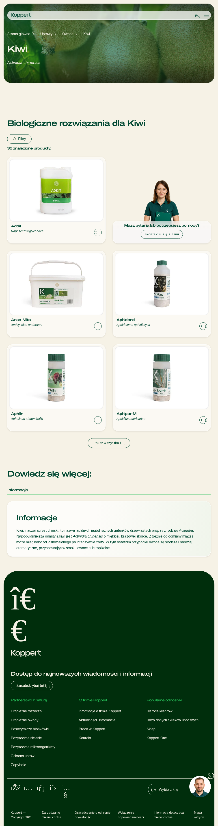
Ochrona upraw (23, 756)
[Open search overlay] (197, 15)
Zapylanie (18, 765)
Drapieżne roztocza (26, 711)
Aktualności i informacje (97, 720)
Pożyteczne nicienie (26, 738)
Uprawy (46, 34)
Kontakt (85, 738)
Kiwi (86, 34)
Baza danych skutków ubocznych (173, 720)
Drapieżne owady (24, 720)
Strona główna (18, 34)
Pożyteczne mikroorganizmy (33, 747)
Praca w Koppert (92, 729)
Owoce (67, 34)
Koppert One (157, 738)
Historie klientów (160, 711)
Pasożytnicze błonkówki (30, 729)
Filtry (19, 139)
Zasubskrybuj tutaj (33, 685)
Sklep (151, 729)
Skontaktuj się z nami (162, 234)
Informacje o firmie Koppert (100, 711)
